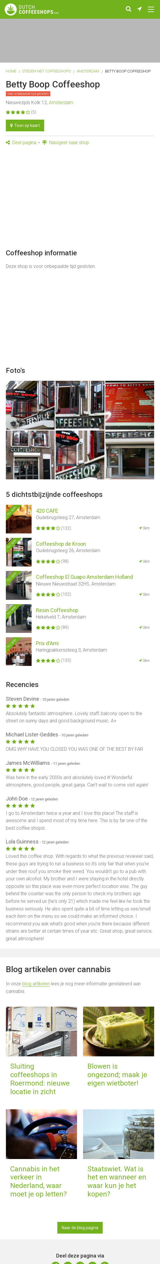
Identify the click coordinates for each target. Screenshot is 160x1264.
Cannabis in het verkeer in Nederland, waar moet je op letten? (38, 1181)
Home (11, 71)
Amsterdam (88, 71)
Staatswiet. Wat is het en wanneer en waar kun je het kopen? (116, 1181)
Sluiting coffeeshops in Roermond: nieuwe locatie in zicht (40, 1079)
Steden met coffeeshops (46, 71)
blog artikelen (36, 983)
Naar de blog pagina (80, 1227)
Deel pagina (21, 142)
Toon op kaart (25, 125)
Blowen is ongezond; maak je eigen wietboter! (117, 1074)
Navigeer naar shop (65, 142)
